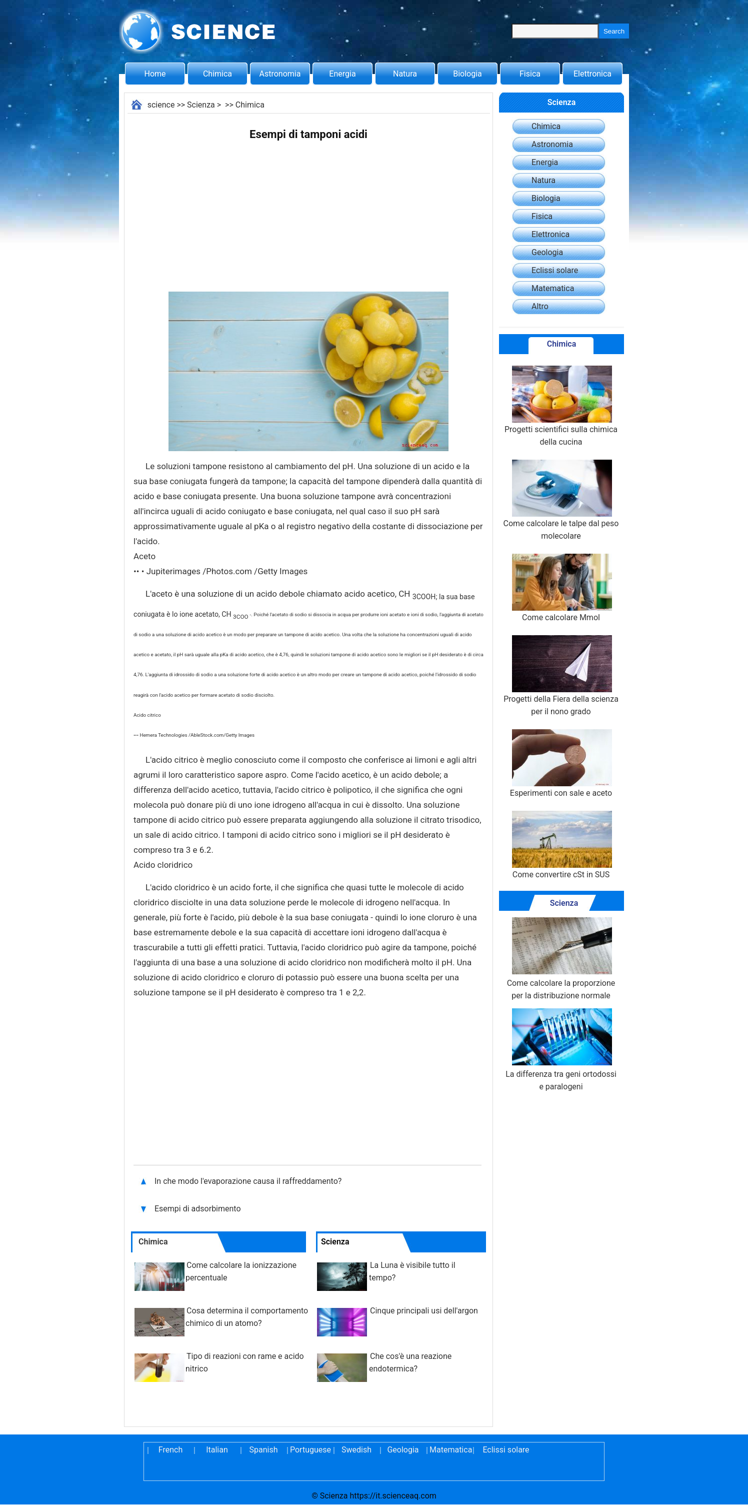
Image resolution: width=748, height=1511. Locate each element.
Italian (217, 1449)
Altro (540, 306)
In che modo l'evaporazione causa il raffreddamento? (249, 1181)
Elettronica (593, 74)
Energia (342, 74)
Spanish (264, 1449)
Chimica (217, 74)
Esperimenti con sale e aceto (561, 763)
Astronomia (280, 74)
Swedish (357, 1449)
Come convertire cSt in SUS (561, 845)
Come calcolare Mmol (561, 588)
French (170, 1449)
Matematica (553, 288)
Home (155, 74)
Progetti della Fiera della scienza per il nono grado (561, 675)
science (161, 105)
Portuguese (310, 1449)
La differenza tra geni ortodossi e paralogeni (561, 1049)
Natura (405, 74)
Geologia (547, 252)
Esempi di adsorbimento (198, 1208)
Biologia (467, 74)
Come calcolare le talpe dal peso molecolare (561, 500)
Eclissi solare (555, 270)
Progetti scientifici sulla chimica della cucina (561, 406)
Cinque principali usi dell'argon (424, 1310)
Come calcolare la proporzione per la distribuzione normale (561, 958)
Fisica (530, 74)
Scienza (201, 105)
